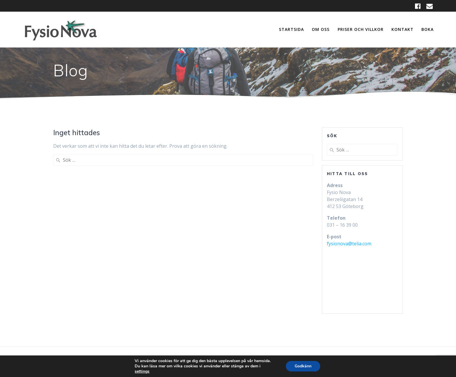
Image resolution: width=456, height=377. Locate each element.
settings (142, 371)
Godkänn (303, 366)
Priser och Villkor (361, 29)
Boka (427, 29)
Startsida (291, 29)
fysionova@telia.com (349, 243)
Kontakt (402, 29)
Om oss (320, 29)
